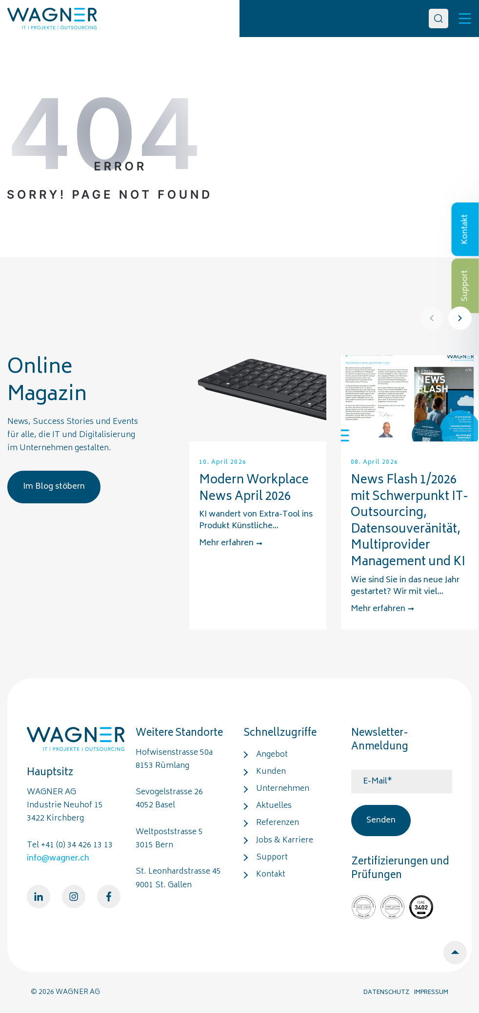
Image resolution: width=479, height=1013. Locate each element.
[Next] (460, 318)
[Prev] (431, 318)
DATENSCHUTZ (386, 993)
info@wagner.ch (58, 858)
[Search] (438, 18)
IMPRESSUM (431, 993)
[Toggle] (465, 18)
